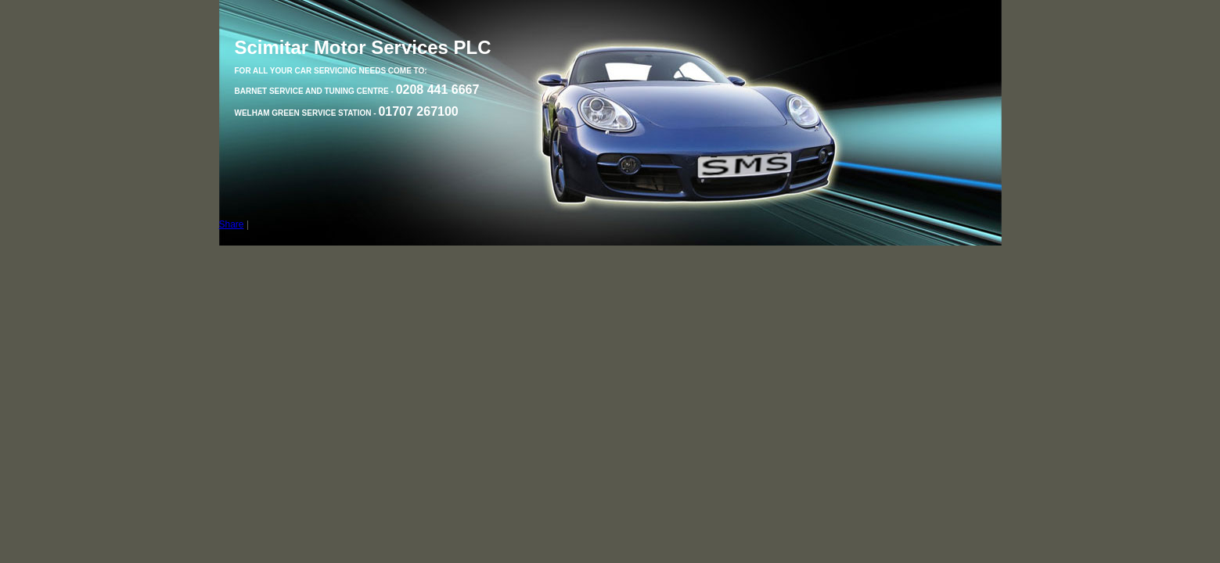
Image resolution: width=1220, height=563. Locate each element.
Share (231, 224)
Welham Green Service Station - (347, 113)
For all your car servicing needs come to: (331, 70)
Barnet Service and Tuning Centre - (357, 91)
